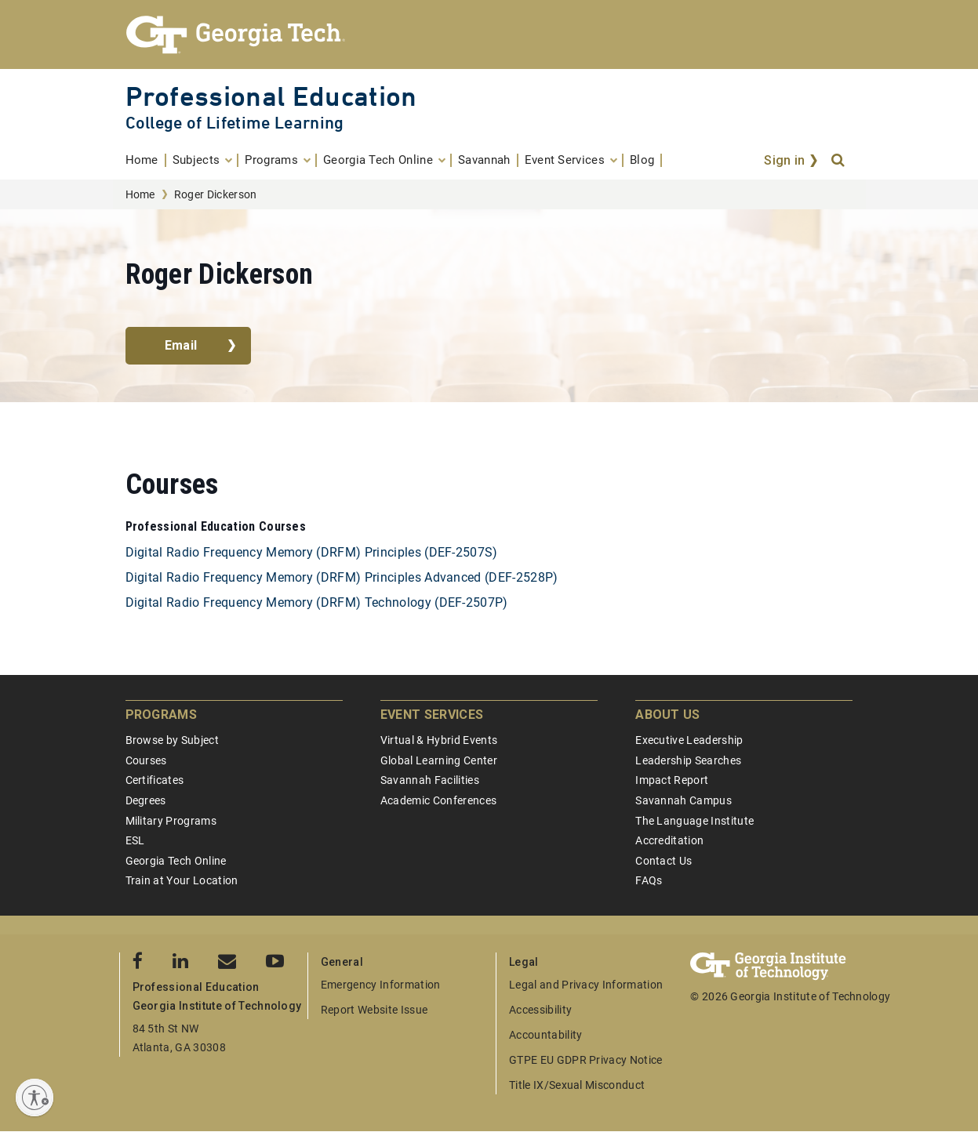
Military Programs (170, 821)
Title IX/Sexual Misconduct (577, 1085)
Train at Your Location (181, 880)
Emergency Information (381, 984)
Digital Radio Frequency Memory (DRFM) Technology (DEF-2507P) (316, 602)
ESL (135, 840)
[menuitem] (145, 160)
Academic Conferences (438, 800)
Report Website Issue (374, 1009)
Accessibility (540, 1009)
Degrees (145, 800)
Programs (161, 714)
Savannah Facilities (429, 780)
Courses (146, 760)
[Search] (839, 161)
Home (140, 194)
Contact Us (663, 860)
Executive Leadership (689, 740)
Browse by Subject (172, 740)
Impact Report (671, 780)
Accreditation (669, 840)
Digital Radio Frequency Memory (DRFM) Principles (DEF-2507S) (311, 552)
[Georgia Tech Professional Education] (489, 34)
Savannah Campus (683, 800)
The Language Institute (694, 821)
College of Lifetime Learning (234, 122)
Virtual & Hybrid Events (438, 740)
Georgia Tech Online (176, 860)
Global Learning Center (438, 760)
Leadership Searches (688, 760)
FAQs (648, 880)
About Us (667, 714)
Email (181, 345)
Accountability (545, 1035)
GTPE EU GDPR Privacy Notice (586, 1060)
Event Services (431, 714)
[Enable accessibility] (34, 1097)
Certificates (154, 780)
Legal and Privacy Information (586, 984)
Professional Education (271, 96)
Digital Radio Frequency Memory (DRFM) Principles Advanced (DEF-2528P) (341, 577)
